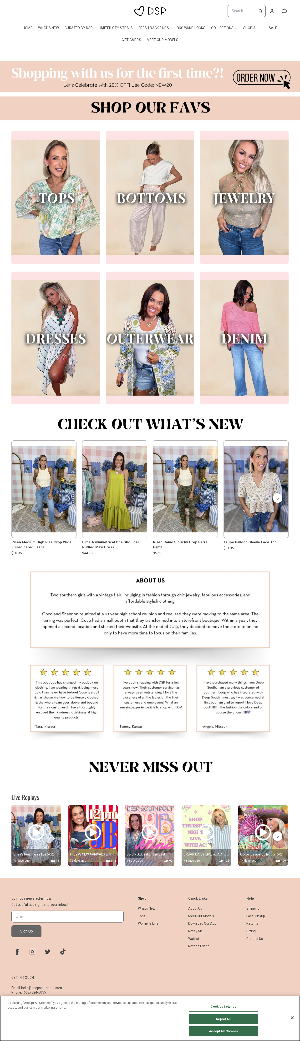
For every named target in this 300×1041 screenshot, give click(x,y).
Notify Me (195, 931)
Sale (273, 28)
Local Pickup (255, 916)
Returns (252, 923)
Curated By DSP (79, 28)
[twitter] (47, 951)
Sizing (251, 931)
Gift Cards (131, 40)
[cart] (284, 11)
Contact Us (254, 939)
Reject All (223, 1019)
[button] (277, 498)
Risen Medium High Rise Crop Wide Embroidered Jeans (41, 544)
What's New (48, 28)
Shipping (252, 908)
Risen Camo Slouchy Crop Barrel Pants (180, 544)
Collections (222, 28)
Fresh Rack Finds (154, 28)
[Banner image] (150, 76)
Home (27, 28)
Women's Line (148, 923)
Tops (141, 916)
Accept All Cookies (223, 1031)
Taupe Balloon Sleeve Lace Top (250, 542)
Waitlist (193, 939)
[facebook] (17, 951)
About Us (195, 908)
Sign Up (26, 931)
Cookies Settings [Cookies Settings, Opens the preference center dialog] (223, 1006)
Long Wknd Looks (190, 28)
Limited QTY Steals (116, 28)
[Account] (272, 11)
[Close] (292, 1018)
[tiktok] (63, 951)
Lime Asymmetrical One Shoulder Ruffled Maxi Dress (110, 544)
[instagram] (32, 951)
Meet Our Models (162, 40)
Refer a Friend (198, 946)
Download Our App (202, 923)
